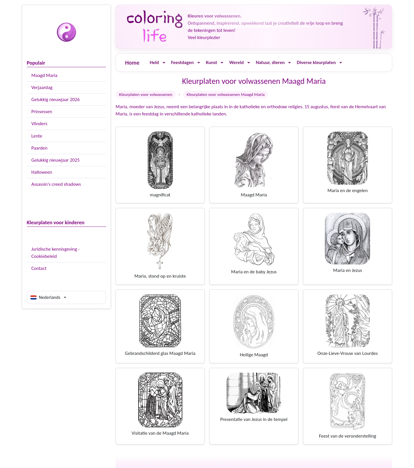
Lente (36, 136)
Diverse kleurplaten (316, 62)
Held (154, 62)
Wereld (236, 62)
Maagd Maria (44, 75)
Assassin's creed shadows (56, 184)
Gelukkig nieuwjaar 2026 (55, 99)
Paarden (39, 148)
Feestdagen (182, 62)
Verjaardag (41, 87)
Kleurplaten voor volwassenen (145, 94)
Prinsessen (41, 112)
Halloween (41, 172)
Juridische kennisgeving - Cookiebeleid (55, 252)
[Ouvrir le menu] (164, 62)
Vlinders (39, 124)
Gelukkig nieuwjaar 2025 (55, 160)
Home (132, 62)
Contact (39, 268)
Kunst (211, 62)
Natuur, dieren (270, 62)
